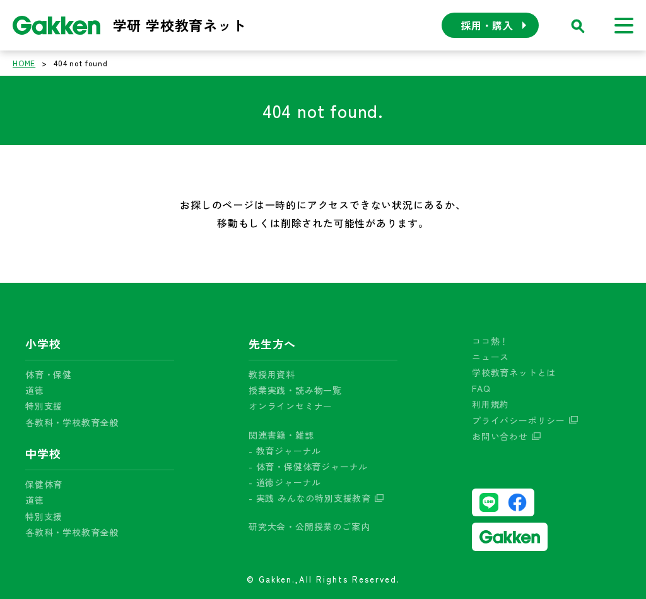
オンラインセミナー (290, 406)
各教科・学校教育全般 (72, 422)
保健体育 (43, 484)
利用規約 (490, 404)
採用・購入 (487, 25)
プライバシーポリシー (518, 420)
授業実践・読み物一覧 (295, 390)
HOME (24, 62)
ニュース (490, 356)
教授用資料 (272, 374)
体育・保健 (48, 374)
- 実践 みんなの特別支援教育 (310, 498)
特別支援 (43, 406)
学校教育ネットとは (514, 372)
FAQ (481, 388)
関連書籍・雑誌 (281, 435)
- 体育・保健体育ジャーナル (308, 466)
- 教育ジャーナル (285, 450)
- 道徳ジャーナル (285, 482)
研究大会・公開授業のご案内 (309, 526)
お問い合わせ (500, 436)
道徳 (34, 390)
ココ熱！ (490, 341)
